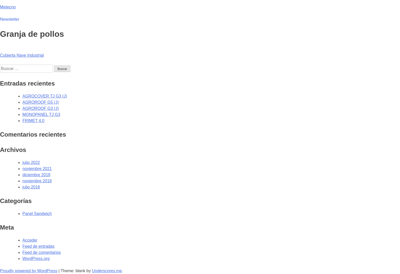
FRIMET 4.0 (33, 120)
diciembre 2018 (36, 175)
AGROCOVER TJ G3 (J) (44, 96)
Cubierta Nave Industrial (22, 55)
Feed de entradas (38, 246)
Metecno (8, 7)
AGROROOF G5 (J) (40, 102)
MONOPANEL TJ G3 (41, 114)
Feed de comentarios (41, 252)
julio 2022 (31, 162)
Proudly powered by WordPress (28, 271)
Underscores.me (107, 271)
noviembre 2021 (37, 168)
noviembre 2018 (37, 181)
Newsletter (9, 19)
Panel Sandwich (37, 213)
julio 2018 (31, 187)
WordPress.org (35, 258)
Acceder (30, 240)
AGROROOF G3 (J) (40, 108)
